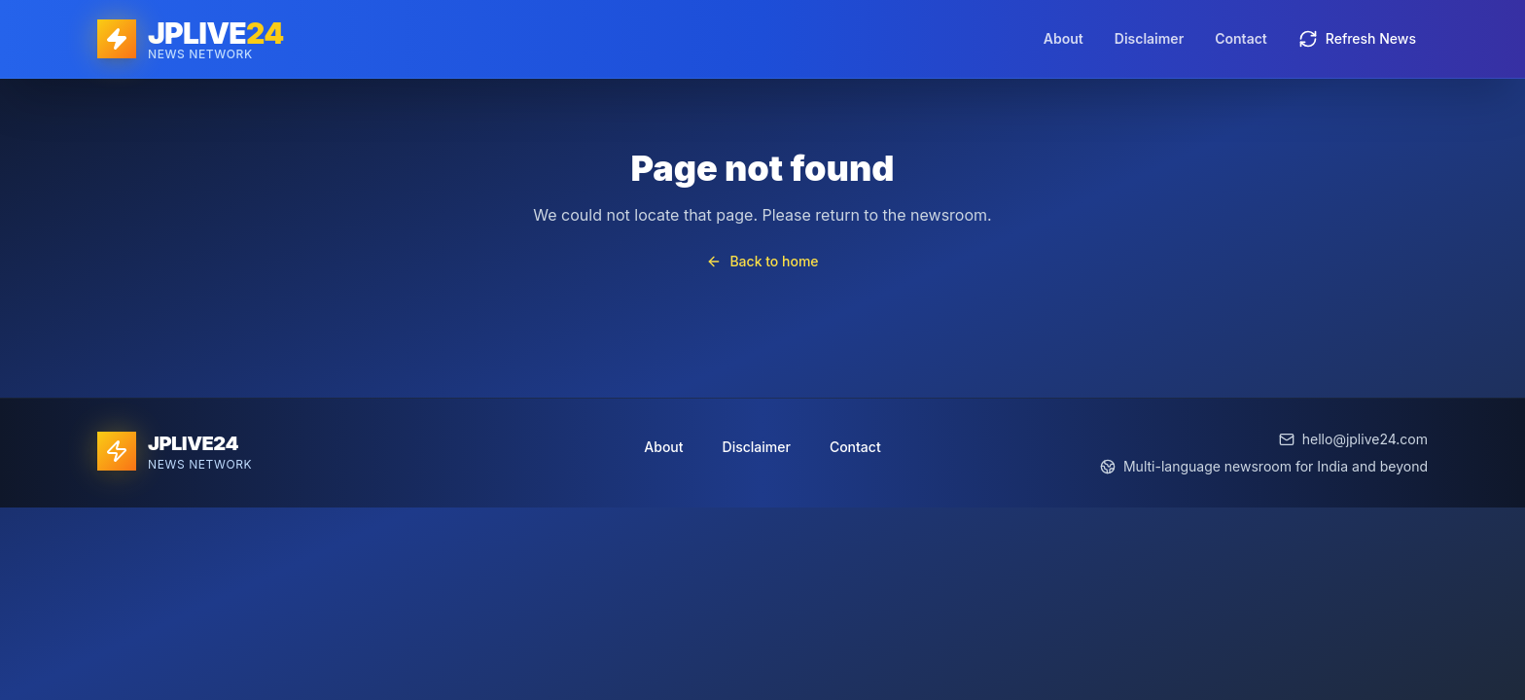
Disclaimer (1149, 38)
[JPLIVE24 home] (190, 39)
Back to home (762, 261)
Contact (1241, 38)
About (1063, 38)
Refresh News (1357, 39)
